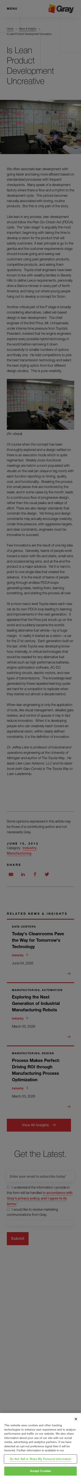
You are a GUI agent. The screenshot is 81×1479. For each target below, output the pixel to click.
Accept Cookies (40, 1471)
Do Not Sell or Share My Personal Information (40, 1459)
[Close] (76, 1419)
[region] (40, 1446)
